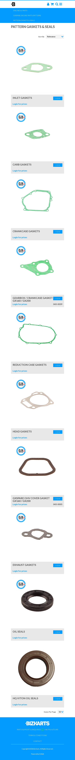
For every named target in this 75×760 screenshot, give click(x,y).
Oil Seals (19, 631)
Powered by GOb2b (37, 754)
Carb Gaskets (22, 164)
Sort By (41, 37)
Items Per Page (50, 712)
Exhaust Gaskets (24, 564)
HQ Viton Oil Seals (25, 698)
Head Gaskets (22, 431)
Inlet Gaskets (22, 97)
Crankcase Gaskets (26, 231)
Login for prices (20, 104)
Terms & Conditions (37, 735)
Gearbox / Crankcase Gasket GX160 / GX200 (33, 299)
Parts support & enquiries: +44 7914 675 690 (37, 729)
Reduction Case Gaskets (29, 364)
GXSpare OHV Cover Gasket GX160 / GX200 (31, 499)
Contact (37, 741)
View (57, 98)
